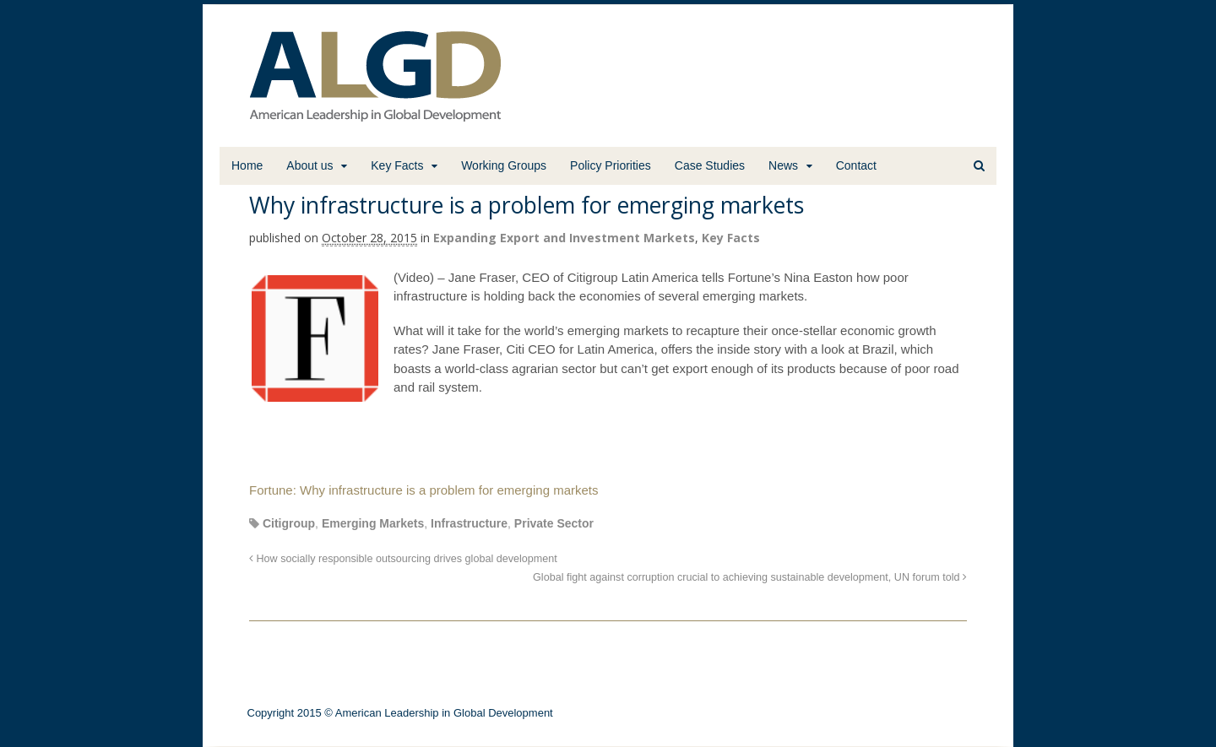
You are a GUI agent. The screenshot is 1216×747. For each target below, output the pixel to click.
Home (247, 165)
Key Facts (397, 165)
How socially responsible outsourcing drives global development (403, 559)
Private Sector (554, 523)
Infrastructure (469, 523)
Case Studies (710, 165)
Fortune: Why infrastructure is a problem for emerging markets (423, 490)
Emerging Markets (373, 523)
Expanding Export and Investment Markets (564, 238)
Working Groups (503, 165)
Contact (856, 165)
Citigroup (289, 523)
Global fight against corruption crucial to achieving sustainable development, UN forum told (750, 577)
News (783, 165)
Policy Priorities (610, 165)
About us (309, 165)
